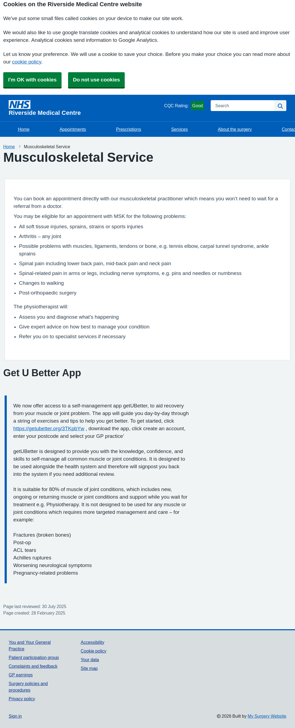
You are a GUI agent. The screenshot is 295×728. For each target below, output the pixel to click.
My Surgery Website (267, 716)
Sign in (15, 716)
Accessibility (92, 642)
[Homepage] (85, 108)
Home (24, 129)
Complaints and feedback (33, 666)
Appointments (72, 129)
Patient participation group (34, 657)
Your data (90, 659)
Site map (89, 668)
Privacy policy (22, 699)
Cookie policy (94, 651)
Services (179, 129)
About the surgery (235, 129)
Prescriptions (128, 129)
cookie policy (26, 61)
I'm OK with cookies (32, 79)
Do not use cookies (96, 79)
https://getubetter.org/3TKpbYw (48, 428)
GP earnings (21, 675)
